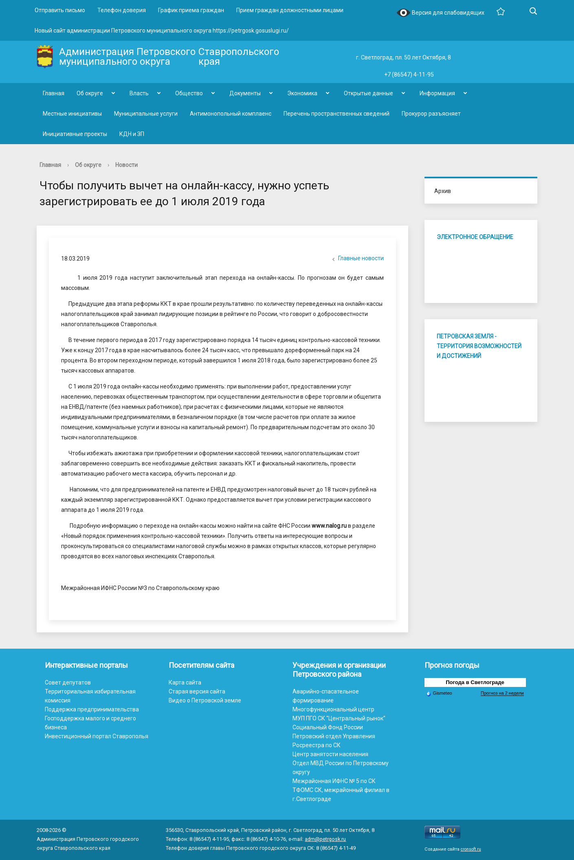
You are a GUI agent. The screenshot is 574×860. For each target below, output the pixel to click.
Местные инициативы (72, 113)
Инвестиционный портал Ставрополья (96, 736)
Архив (442, 191)
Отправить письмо (60, 10)
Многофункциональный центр (333, 709)
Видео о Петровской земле (205, 700)
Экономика (302, 93)
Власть (139, 93)
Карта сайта (185, 682)
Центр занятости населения (330, 754)
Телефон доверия (121, 10)
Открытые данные (368, 93)
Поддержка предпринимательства (92, 709)
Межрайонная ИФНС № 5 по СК (334, 781)
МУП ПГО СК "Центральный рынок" (338, 718)
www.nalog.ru (329, 525)
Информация (437, 93)
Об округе (90, 93)
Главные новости (357, 259)
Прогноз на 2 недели (502, 693)
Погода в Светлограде (475, 682)
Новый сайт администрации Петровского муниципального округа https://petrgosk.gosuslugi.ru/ (162, 30)
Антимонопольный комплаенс (230, 113)
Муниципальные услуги (146, 113)
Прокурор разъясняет (431, 113)
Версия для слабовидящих (440, 13)
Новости (126, 165)
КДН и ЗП (131, 134)
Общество (189, 93)
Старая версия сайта (197, 691)
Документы (245, 93)
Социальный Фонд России (327, 727)
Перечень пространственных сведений (336, 113)
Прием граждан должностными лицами (289, 10)
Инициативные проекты (75, 134)
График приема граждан (191, 10)
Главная (53, 93)
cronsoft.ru (471, 849)
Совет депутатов (68, 682)
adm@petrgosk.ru (325, 839)
